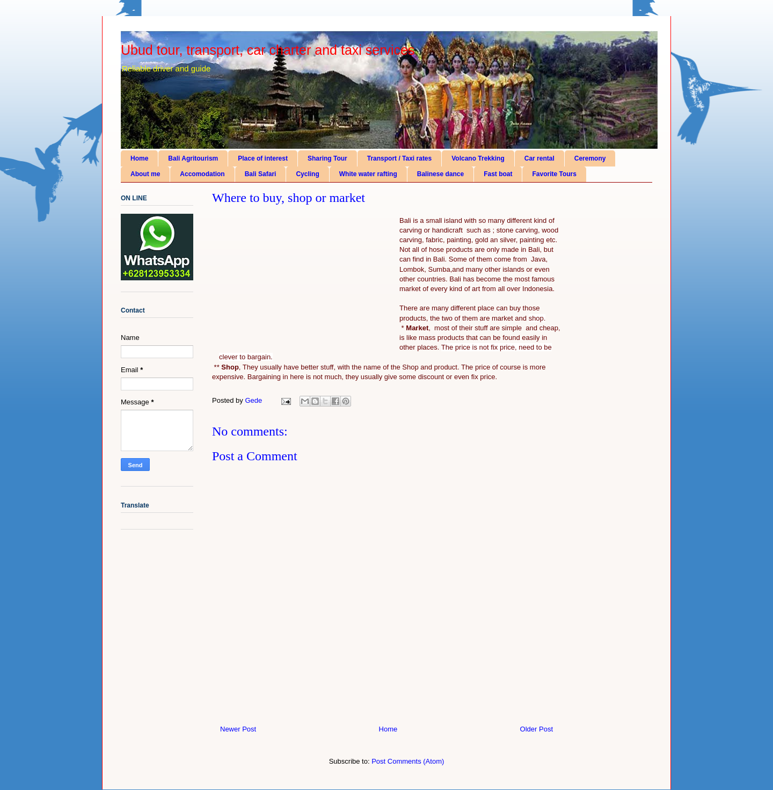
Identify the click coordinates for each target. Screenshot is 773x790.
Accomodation (202, 174)
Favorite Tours (554, 174)
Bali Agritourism (193, 158)
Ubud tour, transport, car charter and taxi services (267, 49)
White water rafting (368, 174)
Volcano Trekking (477, 158)
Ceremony (590, 158)
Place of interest (263, 158)
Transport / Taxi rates (399, 158)
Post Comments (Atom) (407, 761)
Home (139, 158)
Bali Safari (260, 174)
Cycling (307, 174)
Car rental (539, 158)
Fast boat (498, 174)
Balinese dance (440, 174)
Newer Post (238, 729)
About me (145, 174)
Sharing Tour (327, 158)
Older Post (536, 729)
